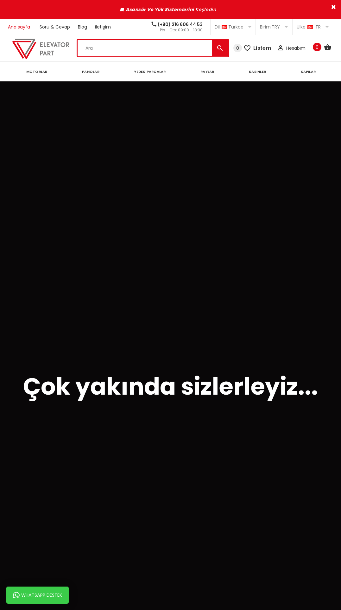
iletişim (103, 27)
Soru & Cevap (55, 27)
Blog (82, 27)
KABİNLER (257, 71)
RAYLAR (207, 71)
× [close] (333, 7)
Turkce (233, 27)
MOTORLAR (36, 71)
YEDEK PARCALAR (150, 71)
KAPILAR (308, 71)
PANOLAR (90, 71)
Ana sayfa (19, 27)
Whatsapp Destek (37, 595)
